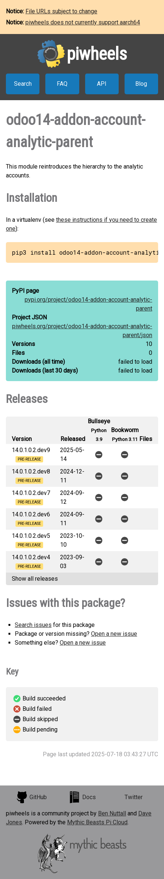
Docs (82, 797)
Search (23, 83)
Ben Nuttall (112, 813)
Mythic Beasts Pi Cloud (97, 822)
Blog (141, 83)
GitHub (31, 797)
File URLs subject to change (61, 11)
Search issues (33, 624)
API (102, 83)
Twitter (134, 797)
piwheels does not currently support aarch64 (82, 22)
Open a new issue (114, 633)
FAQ (62, 83)
